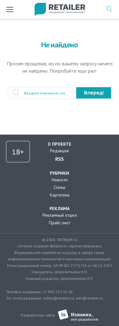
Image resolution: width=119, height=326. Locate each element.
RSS (59, 159)
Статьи (59, 187)
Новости (60, 180)
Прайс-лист (59, 223)
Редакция (59, 151)
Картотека (59, 195)
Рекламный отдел (60, 215)
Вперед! (93, 93)
